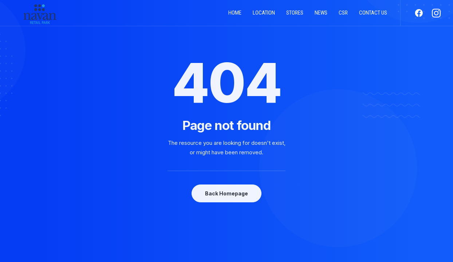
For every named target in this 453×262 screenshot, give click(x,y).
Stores (294, 15)
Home (234, 15)
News (321, 15)
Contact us (373, 15)
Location (264, 15)
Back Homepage (226, 193)
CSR (343, 15)
